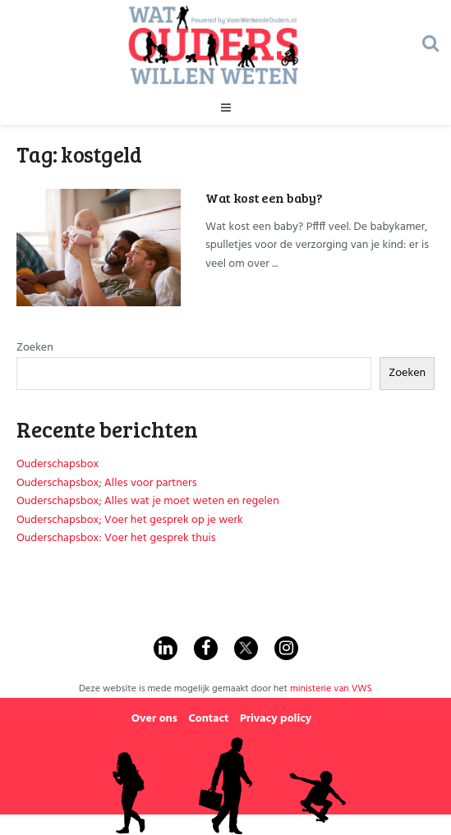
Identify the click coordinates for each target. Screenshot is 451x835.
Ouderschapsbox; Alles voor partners (106, 483)
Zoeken (34, 347)
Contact (208, 718)
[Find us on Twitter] (246, 648)
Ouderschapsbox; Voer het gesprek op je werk (129, 520)
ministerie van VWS (331, 689)
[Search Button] (430, 45)
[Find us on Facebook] (206, 648)
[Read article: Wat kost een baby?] (98, 247)
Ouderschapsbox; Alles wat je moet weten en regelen (147, 501)
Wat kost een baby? (263, 197)
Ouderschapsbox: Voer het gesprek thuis (115, 538)
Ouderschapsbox (57, 464)
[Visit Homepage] (214, 45)
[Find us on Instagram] (286, 648)
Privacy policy (275, 718)
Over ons (154, 718)
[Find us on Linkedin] (165, 648)
